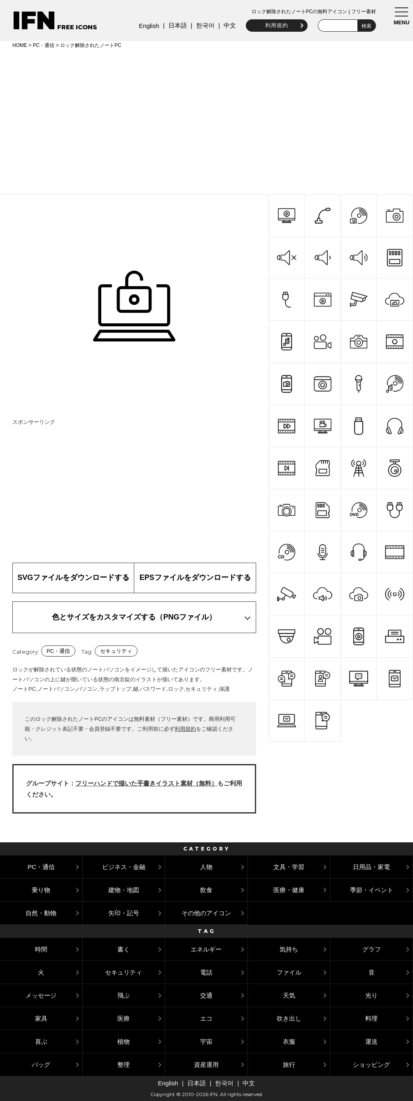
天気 (289, 995)
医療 (123, 1018)
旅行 (289, 1064)
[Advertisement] (206, 120)
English (148, 25)
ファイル (289, 972)
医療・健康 (288, 889)
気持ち (289, 949)
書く (123, 949)
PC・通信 (44, 45)
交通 (206, 995)
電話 (206, 972)
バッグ (41, 1064)
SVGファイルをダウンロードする (73, 577)
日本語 (176, 25)
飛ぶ (123, 995)
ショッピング (371, 1064)
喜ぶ (41, 1041)
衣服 (289, 1041)
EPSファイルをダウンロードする (195, 577)
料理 (371, 1018)
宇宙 (206, 1041)
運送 (371, 1041)
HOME (19, 45)
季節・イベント (371, 889)
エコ (206, 1018)
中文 (228, 25)
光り (371, 995)
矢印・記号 (123, 912)
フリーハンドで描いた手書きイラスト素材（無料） (146, 783)
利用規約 (275, 25)
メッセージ (41, 995)
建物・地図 (123, 889)
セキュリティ (116, 651)
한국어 (203, 25)
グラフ (371, 949)
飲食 (206, 889)
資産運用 (206, 1064)
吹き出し (289, 1018)
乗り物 (41, 889)
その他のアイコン (206, 912)
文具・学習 (288, 866)
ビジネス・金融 (123, 866)
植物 (123, 1041)
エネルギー (206, 949)
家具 (41, 1018)
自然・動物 (41, 912)
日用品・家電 (371, 866)
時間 (41, 949)
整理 (123, 1064)
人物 (206, 866)
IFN (34, 20)
